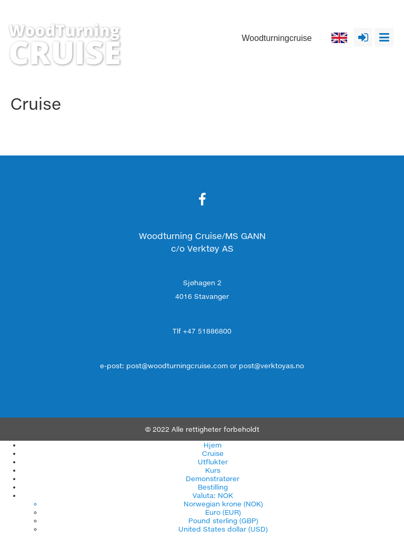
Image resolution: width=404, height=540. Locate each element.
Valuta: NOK (213, 495)
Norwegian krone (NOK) (223, 504)
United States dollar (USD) (223, 529)
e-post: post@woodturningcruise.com (164, 365)
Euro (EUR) (223, 512)
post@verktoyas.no (271, 365)
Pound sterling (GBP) (223, 520)
